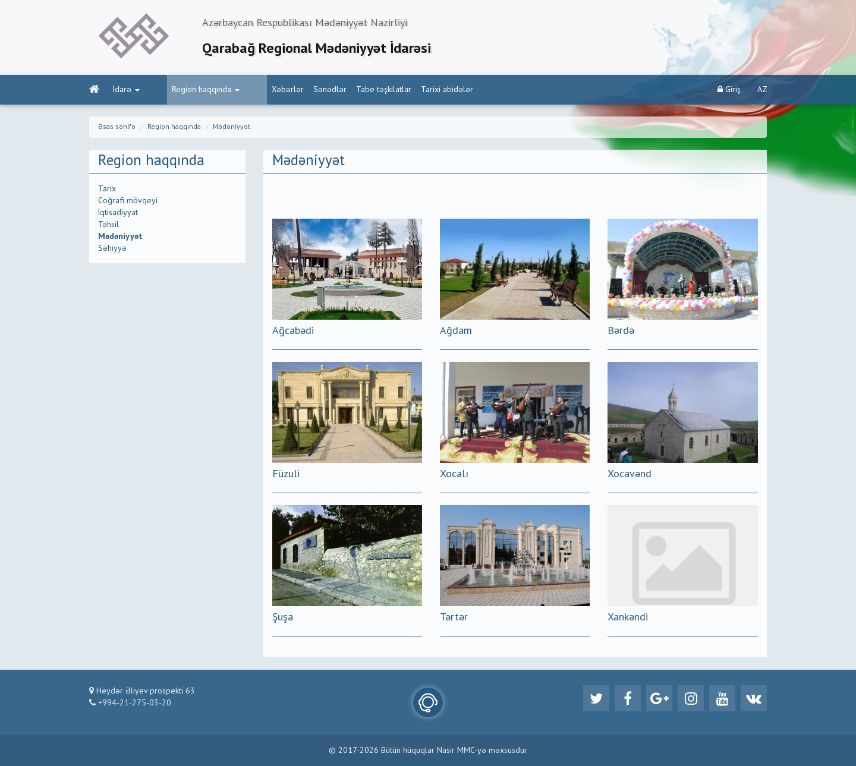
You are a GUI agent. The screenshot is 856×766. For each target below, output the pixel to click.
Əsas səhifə (117, 127)
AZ (762, 90)
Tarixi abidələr (402, 90)
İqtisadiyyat (118, 213)
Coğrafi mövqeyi (128, 201)
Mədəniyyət (231, 127)
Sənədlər (284, 90)
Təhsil (108, 224)
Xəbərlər (242, 90)
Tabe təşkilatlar (338, 90)
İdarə (126, 90)
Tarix (107, 189)
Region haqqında (183, 90)
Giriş (729, 89)
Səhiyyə (112, 248)
